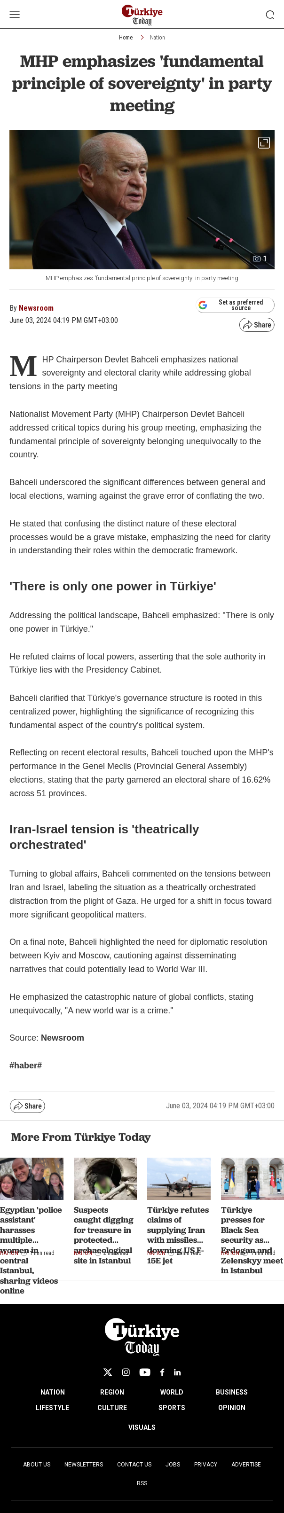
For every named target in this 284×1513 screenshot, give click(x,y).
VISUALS (142, 1427)
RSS (142, 1483)
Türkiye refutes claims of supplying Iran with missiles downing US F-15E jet (178, 1235)
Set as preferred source (230, 305)
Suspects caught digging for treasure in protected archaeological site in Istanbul (104, 1235)
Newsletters (83, 1464)
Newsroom (36, 308)
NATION (52, 1392)
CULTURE (112, 1407)
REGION (112, 1392)
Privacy (205, 1464)
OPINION (231, 1407)
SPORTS (171, 1407)
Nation (157, 37)
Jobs (173, 1464)
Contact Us (134, 1464)
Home (126, 37)
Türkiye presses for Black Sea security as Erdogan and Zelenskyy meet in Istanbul (252, 1240)
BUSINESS (232, 1392)
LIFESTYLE (52, 1407)
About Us (36, 1464)
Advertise (246, 1464)
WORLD (171, 1392)
